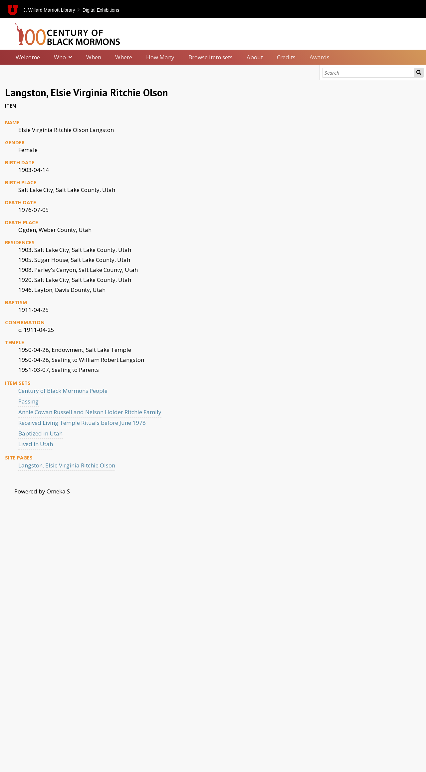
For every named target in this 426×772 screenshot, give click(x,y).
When (93, 57)
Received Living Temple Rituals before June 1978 (82, 422)
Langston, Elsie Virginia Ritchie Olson (66, 465)
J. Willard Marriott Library (49, 10)
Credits (286, 57)
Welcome (28, 57)
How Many (160, 57)
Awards (319, 57)
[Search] (368, 73)
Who (60, 57)
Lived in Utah (35, 444)
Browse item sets (210, 57)
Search (418, 73)
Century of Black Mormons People (62, 390)
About (255, 57)
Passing (28, 401)
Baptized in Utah (40, 433)
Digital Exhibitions (101, 10)
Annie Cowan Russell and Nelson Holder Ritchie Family (89, 412)
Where (123, 57)
